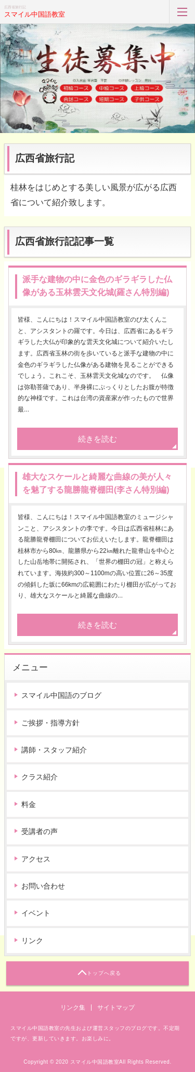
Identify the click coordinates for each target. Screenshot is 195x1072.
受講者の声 (39, 831)
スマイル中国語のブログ (61, 695)
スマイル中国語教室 (34, 14)
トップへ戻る (104, 973)
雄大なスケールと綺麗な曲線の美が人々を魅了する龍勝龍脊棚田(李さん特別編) (97, 483)
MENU (182, 11)
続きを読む (97, 438)
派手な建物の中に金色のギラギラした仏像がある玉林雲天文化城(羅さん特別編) (97, 286)
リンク (32, 940)
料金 (28, 804)
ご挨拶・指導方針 (50, 723)
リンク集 (72, 1007)
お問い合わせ (43, 886)
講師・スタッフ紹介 (54, 750)
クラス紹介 (39, 777)
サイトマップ (116, 1007)
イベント (35, 913)
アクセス (35, 859)
